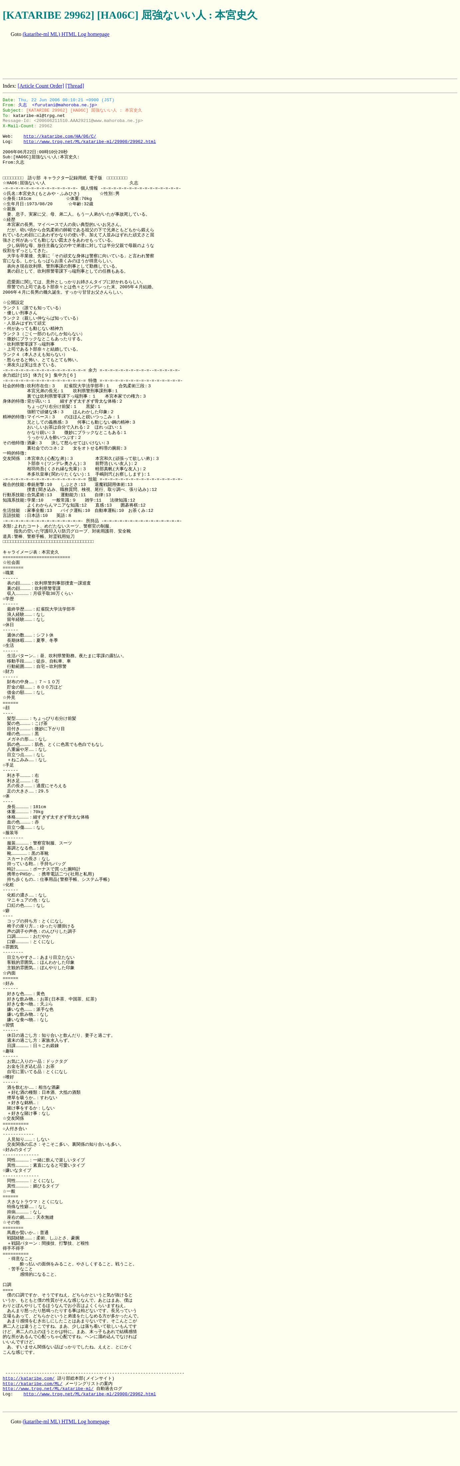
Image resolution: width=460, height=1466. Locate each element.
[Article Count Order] (41, 86)
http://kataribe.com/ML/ (32, 1384)
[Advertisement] (124, 59)
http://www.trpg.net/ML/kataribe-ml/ (48, 1389)
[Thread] (74, 86)
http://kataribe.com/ (29, 1378)
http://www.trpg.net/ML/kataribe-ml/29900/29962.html (89, 142)
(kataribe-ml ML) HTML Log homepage (66, 34)
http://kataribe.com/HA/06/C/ (59, 136)
